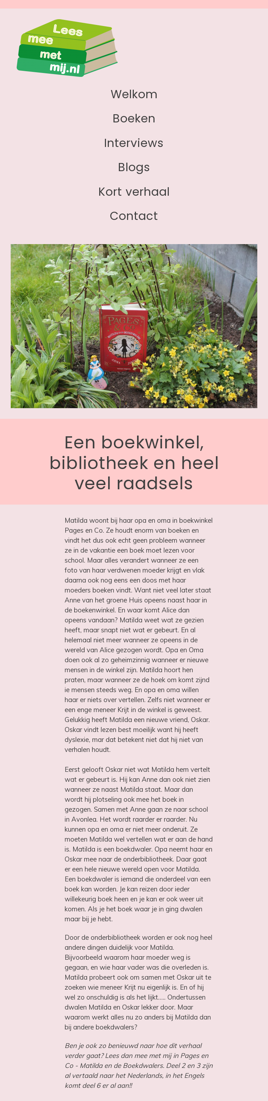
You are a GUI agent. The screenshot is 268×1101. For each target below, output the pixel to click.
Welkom (134, 94)
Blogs (134, 167)
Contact (134, 216)
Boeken (134, 118)
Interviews (134, 143)
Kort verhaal (134, 192)
